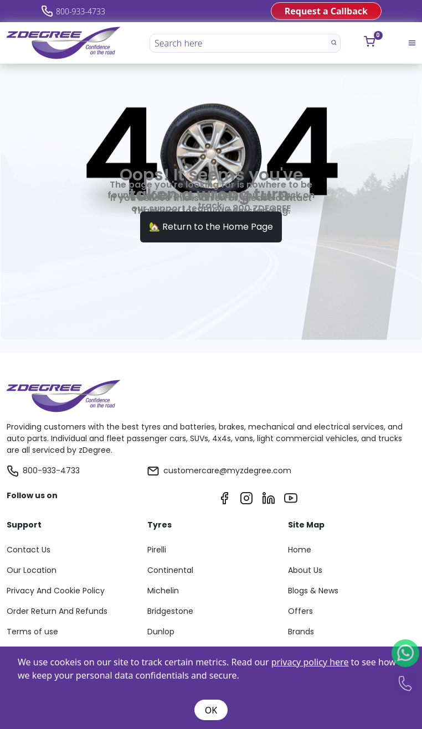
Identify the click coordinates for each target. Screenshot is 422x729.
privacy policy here (310, 662)
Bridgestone (170, 611)
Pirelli (156, 549)
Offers (300, 611)
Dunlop (160, 631)
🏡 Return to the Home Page (211, 226)
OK (211, 710)
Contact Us (28, 549)
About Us (305, 570)
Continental (170, 570)
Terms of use (32, 631)
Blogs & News (313, 590)
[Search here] (239, 43)
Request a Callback (326, 11)
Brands (301, 631)
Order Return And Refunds (57, 611)
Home (299, 549)
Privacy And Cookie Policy (56, 590)
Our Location (31, 570)
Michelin (163, 590)
